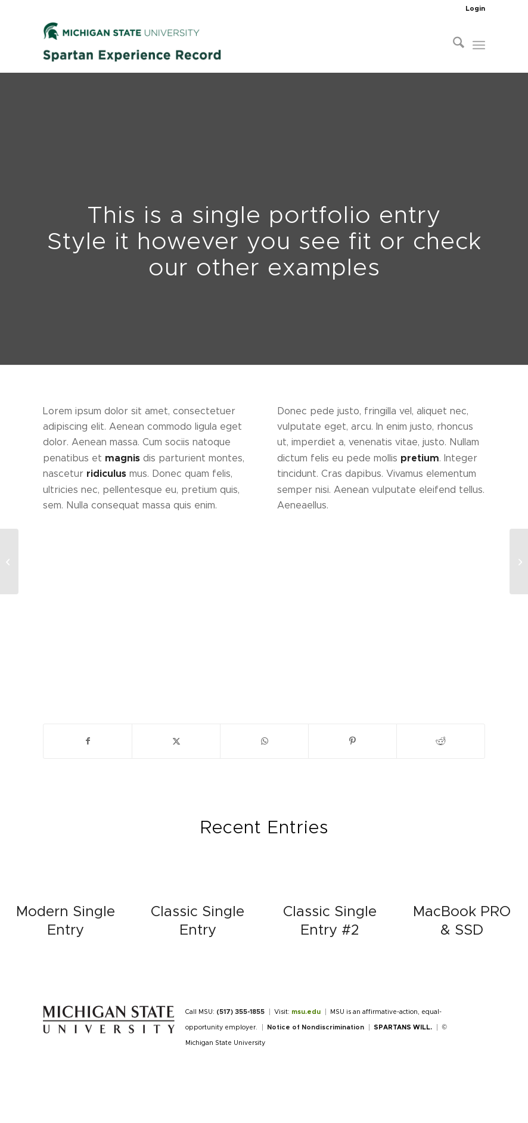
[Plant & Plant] (9, 561)
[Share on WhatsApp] (264, 741)
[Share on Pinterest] (352, 741)
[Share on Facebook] (88, 741)
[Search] (452, 45)
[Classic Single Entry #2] (519, 561)
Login (475, 8)
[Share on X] (176, 741)
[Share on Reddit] (440, 741)
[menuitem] (472, 9)
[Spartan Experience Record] (132, 45)
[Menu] (479, 45)
